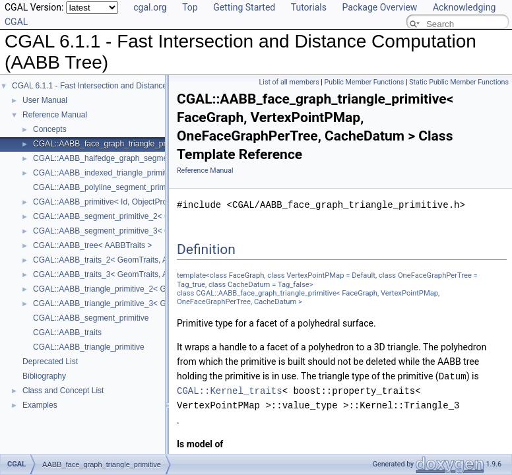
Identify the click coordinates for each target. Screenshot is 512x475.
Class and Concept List (63, 390)
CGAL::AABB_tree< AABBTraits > (92, 245)
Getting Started (244, 7)
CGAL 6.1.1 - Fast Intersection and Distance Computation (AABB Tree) (136, 85)
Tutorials (309, 7)
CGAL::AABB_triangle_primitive (88, 347)
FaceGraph (247, 275)
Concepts (50, 129)
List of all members (289, 82)
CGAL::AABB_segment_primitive (90, 318)
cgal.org (149, 7)
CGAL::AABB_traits (67, 332)
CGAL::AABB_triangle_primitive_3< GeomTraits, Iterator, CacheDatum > (160, 303)
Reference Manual (54, 114)
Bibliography (44, 376)
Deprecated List (50, 361)
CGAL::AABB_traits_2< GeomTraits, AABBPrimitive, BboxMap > (146, 260)
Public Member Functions (364, 82)
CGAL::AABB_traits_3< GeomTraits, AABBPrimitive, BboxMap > (146, 274)
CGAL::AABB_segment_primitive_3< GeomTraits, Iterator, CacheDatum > (162, 231)
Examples (39, 405)
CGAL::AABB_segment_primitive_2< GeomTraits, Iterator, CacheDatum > (162, 216)
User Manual (44, 100)
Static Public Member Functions (459, 82)
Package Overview (379, 7)
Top (190, 7)
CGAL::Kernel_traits (229, 390)
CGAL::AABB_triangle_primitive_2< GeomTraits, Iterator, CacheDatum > (160, 289)
